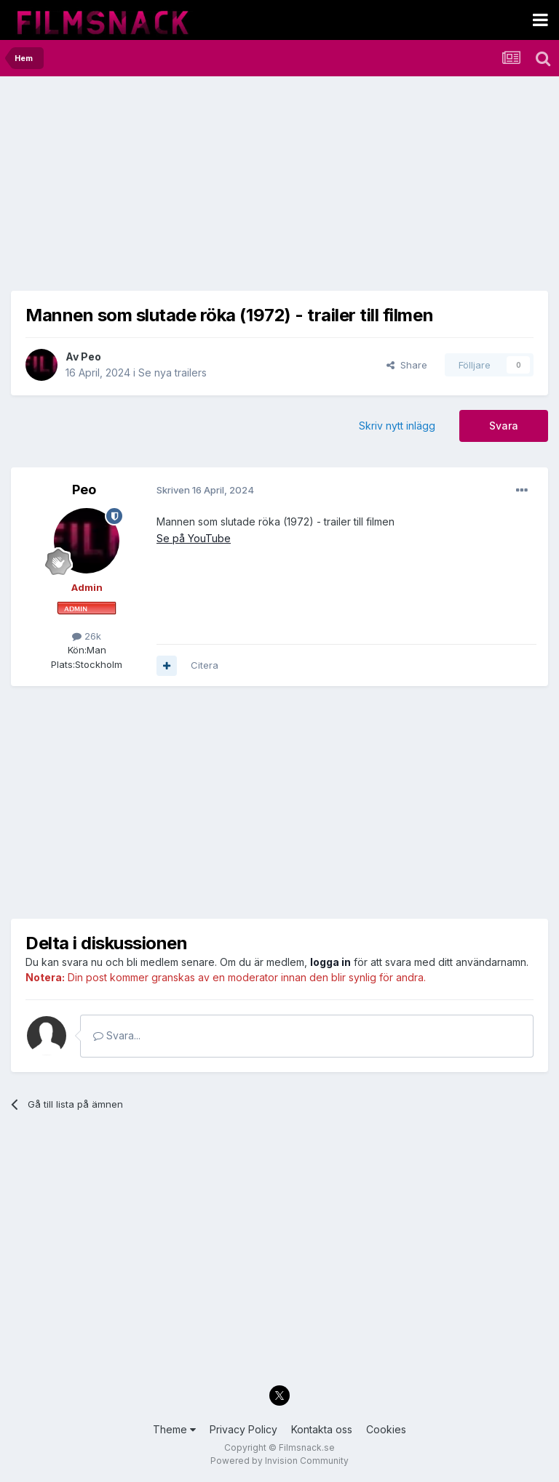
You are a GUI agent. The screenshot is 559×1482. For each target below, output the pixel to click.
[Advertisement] (181, 189)
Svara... (116, 1035)
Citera (204, 665)
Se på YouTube (193, 538)
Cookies (386, 1429)
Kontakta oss (321, 1429)
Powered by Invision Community (279, 1460)
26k (86, 636)
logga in (330, 962)
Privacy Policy (243, 1429)
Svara (503, 425)
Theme (174, 1429)
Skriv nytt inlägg (397, 425)
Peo (91, 356)
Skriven (205, 490)
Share (406, 365)
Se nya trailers (172, 372)
